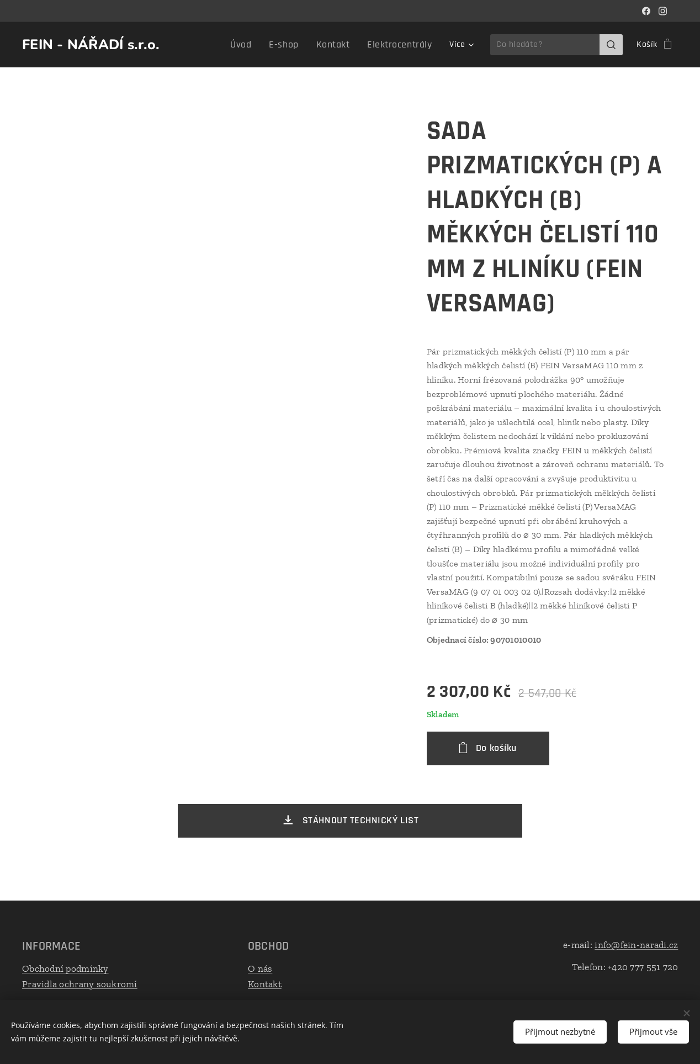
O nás (260, 968)
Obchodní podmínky (65, 968)
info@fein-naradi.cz (636, 944)
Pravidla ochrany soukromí (79, 983)
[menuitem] (258, 45)
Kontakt (265, 983)
